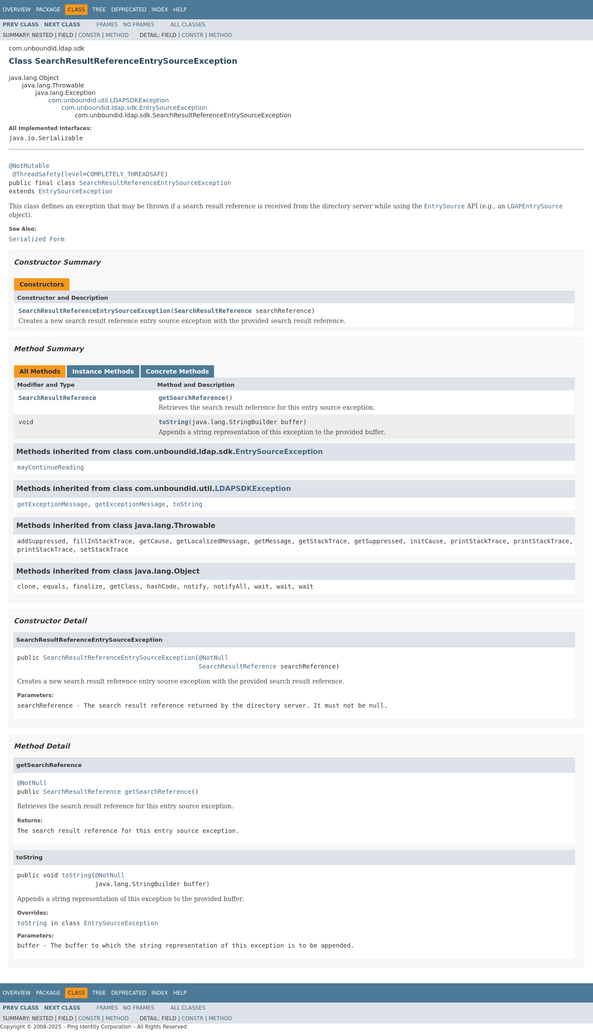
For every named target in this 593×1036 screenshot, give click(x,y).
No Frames (138, 25)
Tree (99, 10)
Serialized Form (36, 239)
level (73, 174)
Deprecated (128, 10)
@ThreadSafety (36, 174)
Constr (89, 35)
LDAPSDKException (253, 488)
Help (180, 10)
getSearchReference (192, 397)
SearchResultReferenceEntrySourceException (155, 182)
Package (48, 10)
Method (117, 35)
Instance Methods (103, 371)
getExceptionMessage (52, 504)
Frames (107, 25)
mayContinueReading (50, 467)
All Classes (188, 25)
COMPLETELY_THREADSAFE (125, 174)
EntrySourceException (75, 191)
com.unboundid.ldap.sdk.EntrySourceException (134, 107)
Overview (17, 10)
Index (160, 10)
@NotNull (213, 657)
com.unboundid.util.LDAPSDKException (108, 100)
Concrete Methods (177, 371)
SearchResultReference (213, 310)
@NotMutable (29, 165)
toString (173, 421)
